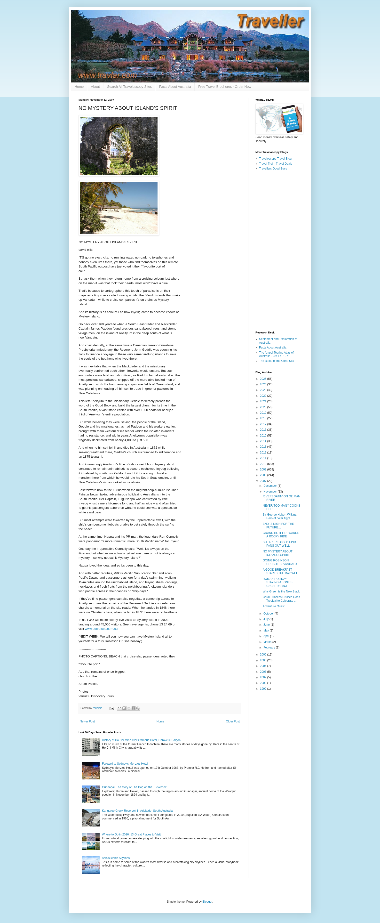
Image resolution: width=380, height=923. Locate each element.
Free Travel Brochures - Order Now (224, 87)
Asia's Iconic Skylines (116, 858)
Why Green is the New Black (281, 591)
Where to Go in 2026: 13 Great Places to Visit (131, 834)
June (266, 624)
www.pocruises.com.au (101, 629)
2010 (263, 464)
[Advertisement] (278, 251)
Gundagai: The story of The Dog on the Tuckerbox (134, 787)
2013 (263, 446)
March (267, 642)
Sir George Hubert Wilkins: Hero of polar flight (280, 516)
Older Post (233, 721)
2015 (263, 435)
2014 (263, 441)
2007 (263, 481)
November (270, 491)
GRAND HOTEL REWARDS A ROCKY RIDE (281, 534)
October (269, 613)
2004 (263, 666)
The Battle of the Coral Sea (276, 361)
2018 (263, 418)
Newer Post (87, 721)
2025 (263, 379)
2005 (263, 660)
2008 (263, 475)
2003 (263, 671)
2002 (263, 677)
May (266, 630)
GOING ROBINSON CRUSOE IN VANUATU (280, 562)
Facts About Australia (175, 87)
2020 (263, 407)
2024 (263, 384)
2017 (263, 424)
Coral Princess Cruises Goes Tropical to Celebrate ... (281, 598)
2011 (263, 458)
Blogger (207, 901)
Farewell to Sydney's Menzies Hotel (125, 763)
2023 (263, 390)
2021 (263, 401)
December (270, 485)
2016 (263, 429)
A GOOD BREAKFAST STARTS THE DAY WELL (281, 571)
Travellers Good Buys (273, 168)
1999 (263, 688)
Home (79, 87)
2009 (263, 469)
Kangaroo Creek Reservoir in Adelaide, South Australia (137, 810)
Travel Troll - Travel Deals (275, 163)
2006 (263, 654)
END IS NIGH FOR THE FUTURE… (278, 525)
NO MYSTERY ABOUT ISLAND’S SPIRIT (278, 553)
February (269, 647)
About (95, 87)
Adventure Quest (274, 606)
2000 (263, 683)
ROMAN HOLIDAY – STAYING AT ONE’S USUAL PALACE (278, 582)
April (266, 636)
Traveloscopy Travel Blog (275, 158)
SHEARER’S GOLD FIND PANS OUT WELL (279, 544)
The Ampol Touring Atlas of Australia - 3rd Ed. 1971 (276, 354)
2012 (263, 452)
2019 (263, 412)
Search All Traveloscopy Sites (129, 87)
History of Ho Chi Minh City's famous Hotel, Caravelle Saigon (141, 740)
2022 (263, 395)
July (266, 619)
